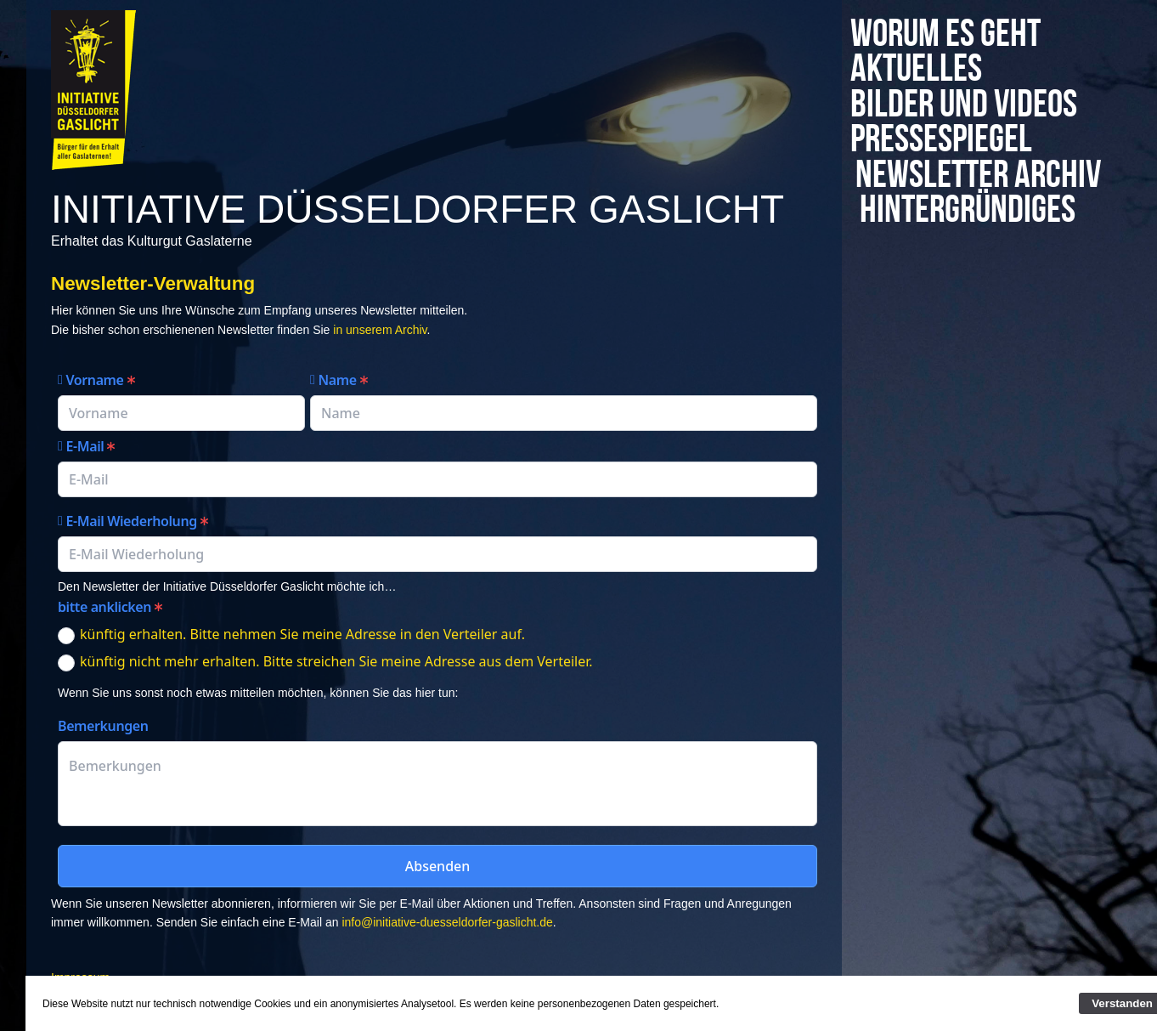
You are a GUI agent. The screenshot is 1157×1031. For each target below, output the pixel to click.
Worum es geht (945, 34)
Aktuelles (916, 69)
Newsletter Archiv (938, 193)
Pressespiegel (954, 139)
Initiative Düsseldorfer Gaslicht (417, 209)
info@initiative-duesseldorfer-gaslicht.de (446, 922)
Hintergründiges (968, 245)
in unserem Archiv (378, 330)
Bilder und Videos (969, 105)
